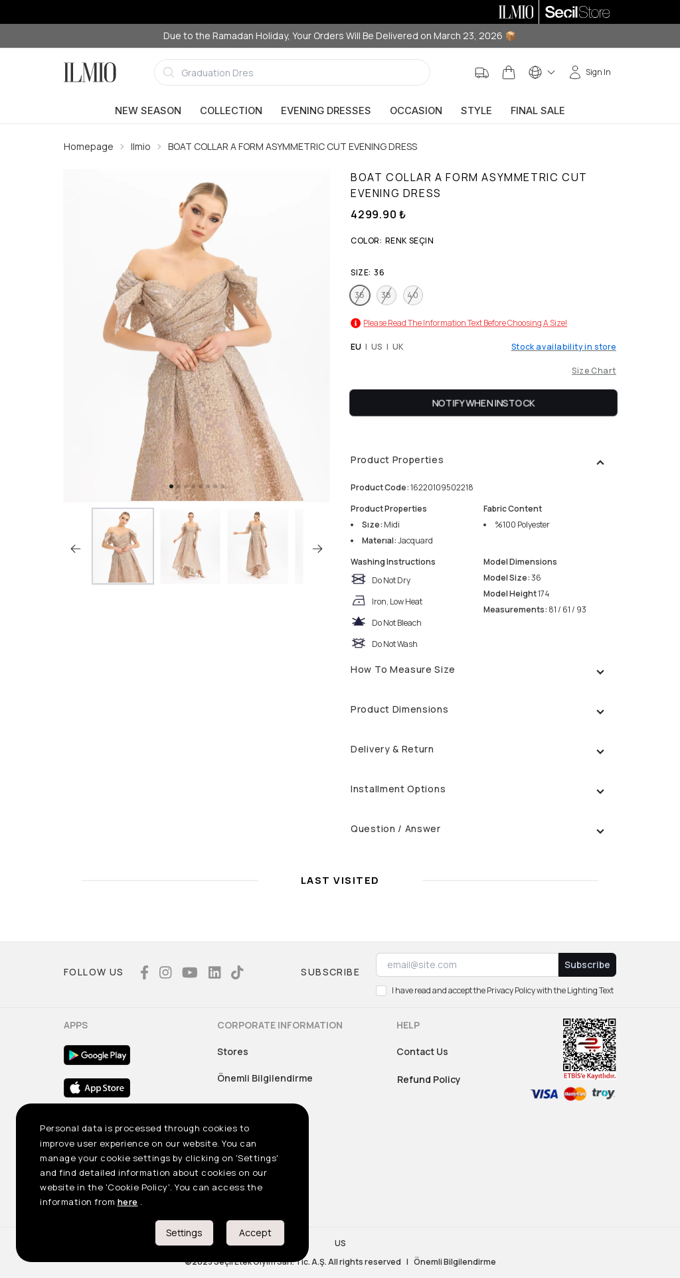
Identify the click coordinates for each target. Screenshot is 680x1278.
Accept (255, 1232)
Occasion (416, 111)
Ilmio (141, 146)
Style (476, 111)
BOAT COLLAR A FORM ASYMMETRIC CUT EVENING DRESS (292, 146)
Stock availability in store (563, 347)
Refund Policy (429, 1079)
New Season (148, 111)
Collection (231, 111)
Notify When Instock (484, 402)
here (128, 1202)
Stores (232, 1051)
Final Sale (538, 111)
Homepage (89, 146)
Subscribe (587, 964)
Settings (184, 1232)
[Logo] (90, 72)
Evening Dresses (326, 111)
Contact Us (422, 1051)
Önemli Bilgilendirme (265, 1078)
